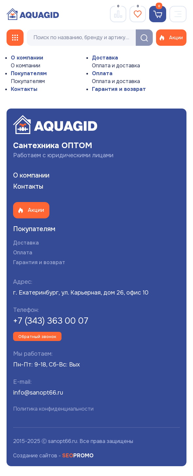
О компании (27, 57)
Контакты (24, 89)
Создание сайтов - (53, 455)
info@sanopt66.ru (38, 392)
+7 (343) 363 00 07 (50, 320)
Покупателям (29, 73)
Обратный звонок (37, 336)
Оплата (102, 73)
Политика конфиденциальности (53, 408)
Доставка (105, 57)
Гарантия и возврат (119, 89)
